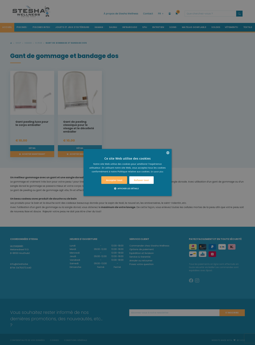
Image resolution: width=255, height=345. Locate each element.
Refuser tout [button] (141, 180)
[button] (127, 188)
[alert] (127, 172)
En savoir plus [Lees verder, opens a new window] (157, 171)
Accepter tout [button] (114, 180)
